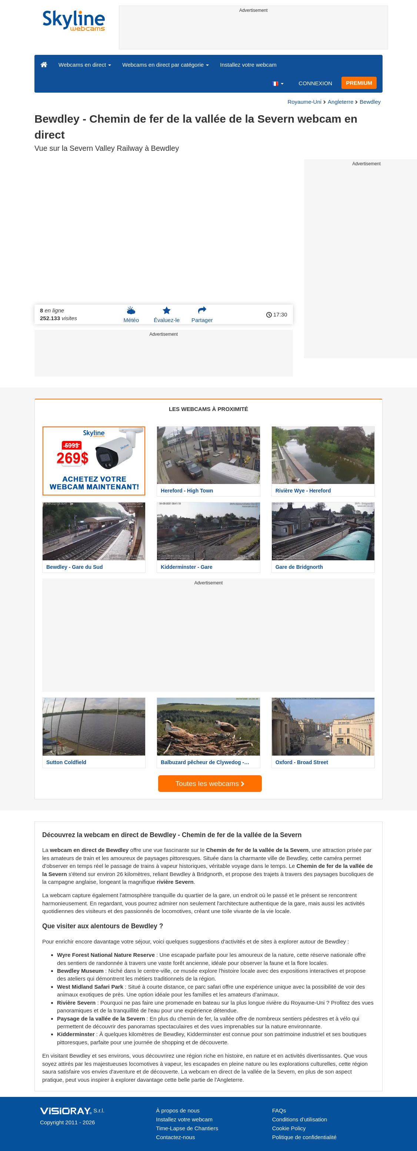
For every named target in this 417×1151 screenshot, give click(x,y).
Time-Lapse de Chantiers (187, 1128)
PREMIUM (359, 83)
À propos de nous (178, 1110)
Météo (131, 314)
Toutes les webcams (210, 783)
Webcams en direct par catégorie (165, 65)
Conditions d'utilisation (299, 1119)
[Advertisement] (253, 32)
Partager (202, 314)
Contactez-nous (175, 1137)
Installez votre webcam (248, 65)
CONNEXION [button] (315, 83)
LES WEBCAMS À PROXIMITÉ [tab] (208, 409)
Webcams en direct (85, 65)
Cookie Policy (289, 1128)
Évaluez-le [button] (167, 314)
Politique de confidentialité (304, 1137)
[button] (277, 83)
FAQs (279, 1110)
